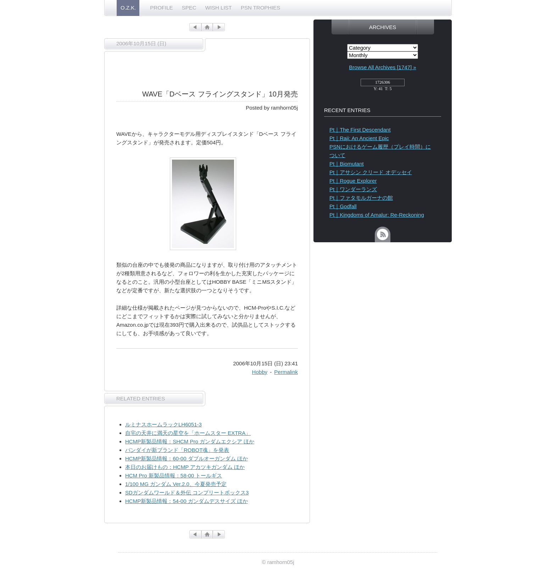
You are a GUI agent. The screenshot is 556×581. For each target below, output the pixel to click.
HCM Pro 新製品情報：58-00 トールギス (173, 475)
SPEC (189, 8)
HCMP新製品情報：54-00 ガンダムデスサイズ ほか (186, 501)
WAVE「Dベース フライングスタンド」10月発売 (220, 94)
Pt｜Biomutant (346, 164)
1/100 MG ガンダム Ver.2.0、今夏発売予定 (176, 484)
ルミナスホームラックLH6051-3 (163, 424)
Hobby (259, 372)
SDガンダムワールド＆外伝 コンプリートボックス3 (187, 492)
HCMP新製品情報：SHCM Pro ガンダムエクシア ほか (189, 441)
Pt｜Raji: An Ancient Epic (359, 138)
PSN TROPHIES (260, 8)
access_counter (382, 84)
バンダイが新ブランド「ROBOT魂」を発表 (177, 450)
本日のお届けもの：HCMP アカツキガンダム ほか (185, 467)
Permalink (286, 372)
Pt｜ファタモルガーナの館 (361, 198)
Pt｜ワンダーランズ (353, 189)
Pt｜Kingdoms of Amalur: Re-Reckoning (376, 215)
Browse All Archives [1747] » (382, 67)
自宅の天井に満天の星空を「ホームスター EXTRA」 (188, 433)
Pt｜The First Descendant (360, 130)
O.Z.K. (128, 8)
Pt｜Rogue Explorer (353, 181)
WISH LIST (218, 8)
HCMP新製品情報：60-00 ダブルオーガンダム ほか (186, 458)
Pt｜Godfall (343, 206)
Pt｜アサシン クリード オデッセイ (370, 172)
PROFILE (161, 8)
